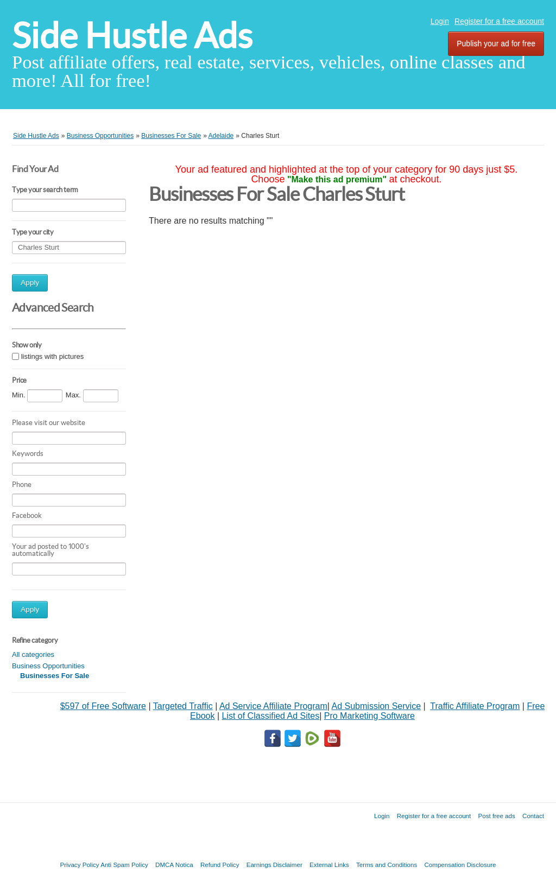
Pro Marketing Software (369, 715)
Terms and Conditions (386, 864)
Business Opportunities (48, 666)
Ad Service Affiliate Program (273, 706)
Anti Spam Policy (124, 864)
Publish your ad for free (496, 43)
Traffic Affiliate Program (475, 706)
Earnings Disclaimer (274, 864)
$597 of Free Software (103, 706)
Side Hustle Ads (132, 35)
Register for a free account (499, 21)
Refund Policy (219, 864)
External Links (329, 864)
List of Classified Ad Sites (270, 715)
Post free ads (496, 815)
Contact (533, 815)
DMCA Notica (174, 864)
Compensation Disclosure (460, 864)
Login (440, 21)
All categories (33, 654)
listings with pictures (52, 356)
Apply (30, 283)
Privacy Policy (79, 864)
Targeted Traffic (183, 706)
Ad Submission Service (376, 706)
